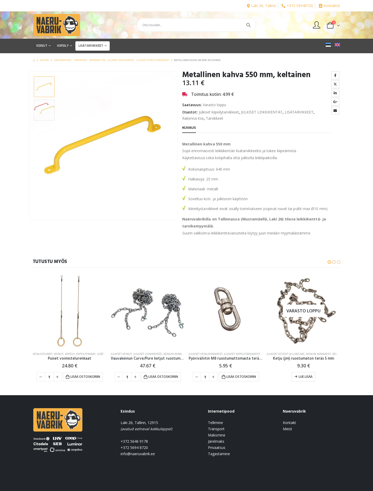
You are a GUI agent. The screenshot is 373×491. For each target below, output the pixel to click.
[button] (329, 262)
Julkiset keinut (121, 354)
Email (335, 110)
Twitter (335, 84)
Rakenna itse (193, 118)
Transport (216, 428)
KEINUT (41, 46)
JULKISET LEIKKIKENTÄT (262, 112)
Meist (287, 428)
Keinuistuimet (43, 354)
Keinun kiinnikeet (175, 354)
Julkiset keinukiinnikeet (206, 354)
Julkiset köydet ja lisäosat (285, 354)
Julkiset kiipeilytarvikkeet (219, 112)
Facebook (335, 75)
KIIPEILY (63, 46)
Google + (335, 102)
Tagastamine (219, 453)
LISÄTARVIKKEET (90, 46)
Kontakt (289, 422)
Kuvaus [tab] (189, 127)
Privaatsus (216, 447)
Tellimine (215, 422)
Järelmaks (216, 441)
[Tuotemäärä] (49, 376)
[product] (70, 311)
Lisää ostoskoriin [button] (85, 376)
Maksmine (216, 435)
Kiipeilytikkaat (85, 354)
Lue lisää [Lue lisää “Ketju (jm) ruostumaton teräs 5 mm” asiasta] (305, 376)
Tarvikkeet (214, 118)
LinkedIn (335, 93)
